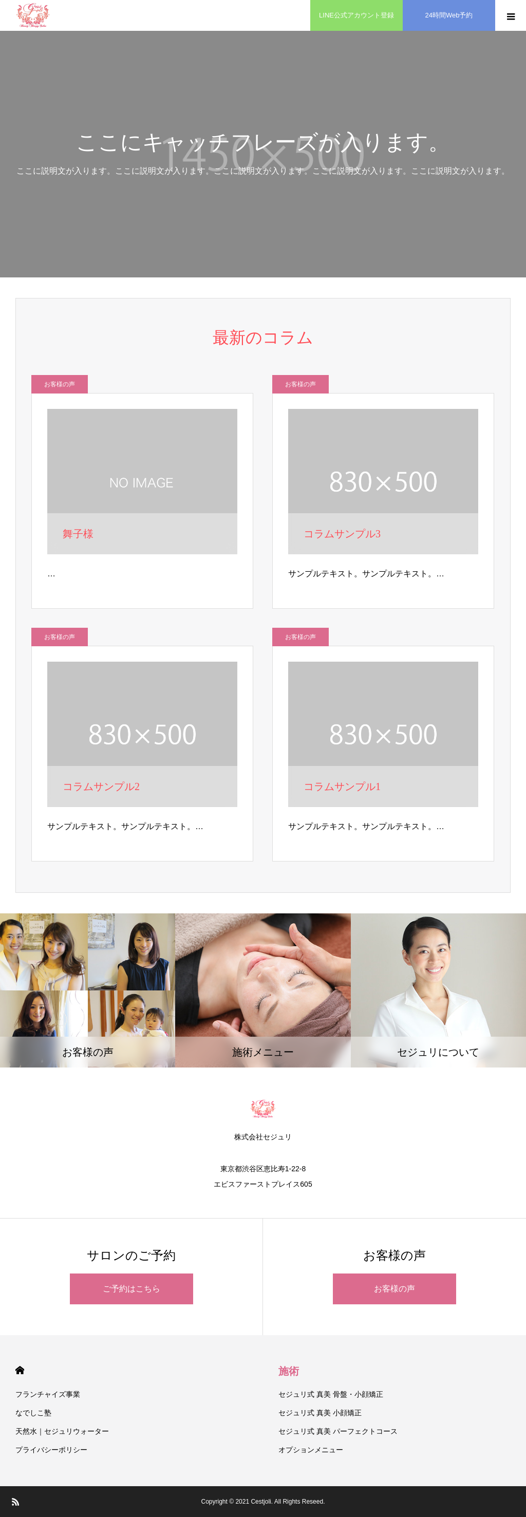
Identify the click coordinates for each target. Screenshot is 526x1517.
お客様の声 (59, 384)
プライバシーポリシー (51, 1450)
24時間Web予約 (449, 15)
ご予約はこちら (131, 1288)
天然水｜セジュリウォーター (62, 1431)
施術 (288, 1371)
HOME (19, 1370)
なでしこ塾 (33, 1413)
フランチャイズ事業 (47, 1394)
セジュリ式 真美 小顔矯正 (320, 1413)
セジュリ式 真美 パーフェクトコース (338, 1431)
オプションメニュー (310, 1450)
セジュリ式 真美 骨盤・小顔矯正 (330, 1394)
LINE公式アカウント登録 (356, 15)
